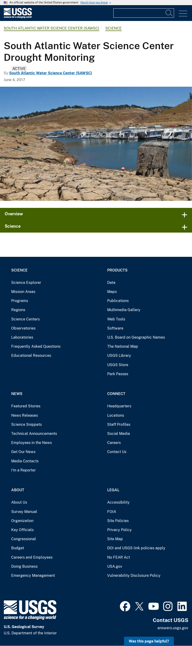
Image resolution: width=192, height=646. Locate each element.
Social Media (118, 433)
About (17, 490)
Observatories (23, 328)
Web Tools (116, 319)
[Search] (169, 13)
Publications (118, 301)
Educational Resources (31, 355)
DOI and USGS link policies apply (136, 548)
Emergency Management (33, 575)
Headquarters (119, 406)
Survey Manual (24, 511)
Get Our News (23, 452)
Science (113, 28)
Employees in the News (31, 442)
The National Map (122, 346)
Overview (14, 213)
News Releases (24, 415)
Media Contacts (25, 461)
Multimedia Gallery (123, 310)
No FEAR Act (118, 557)
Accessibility (118, 502)
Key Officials (22, 530)
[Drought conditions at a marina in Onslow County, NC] (96, 144)
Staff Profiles (118, 424)
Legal (113, 490)
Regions (18, 310)
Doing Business (24, 566)
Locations (115, 415)
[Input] (143, 13)
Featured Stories (25, 406)
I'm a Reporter (23, 470)
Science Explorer (26, 282)
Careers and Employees (32, 557)
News (16, 394)
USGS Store (117, 365)
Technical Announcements (34, 433)
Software (115, 328)
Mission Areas (23, 291)
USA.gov (114, 566)
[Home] (18, 17)
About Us (19, 502)
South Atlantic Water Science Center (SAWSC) (51, 28)
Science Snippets (26, 424)
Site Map (115, 539)
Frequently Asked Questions (35, 346)
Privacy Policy (119, 530)
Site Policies (118, 521)
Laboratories (22, 337)
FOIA (111, 511)
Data (111, 282)
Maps (112, 291)
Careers (114, 442)
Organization (22, 521)
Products (117, 270)
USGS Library (119, 355)
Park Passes (117, 374)
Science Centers (25, 319)
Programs (19, 301)
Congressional (23, 539)
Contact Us (116, 452)
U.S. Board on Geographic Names (136, 337)
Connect (116, 394)
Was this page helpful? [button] (149, 641)
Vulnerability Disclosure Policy (133, 575)
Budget (17, 548)
